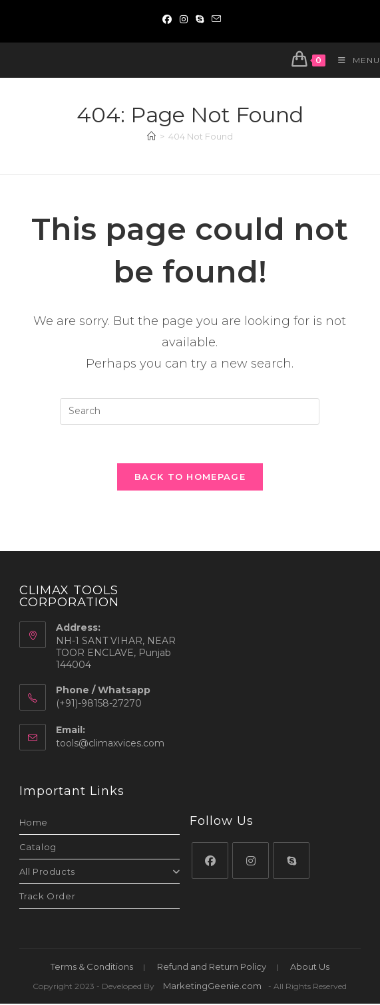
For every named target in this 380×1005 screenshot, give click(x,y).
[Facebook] (210, 861)
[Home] (151, 136)
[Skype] (291, 861)
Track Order (47, 897)
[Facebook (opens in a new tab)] (167, 19)
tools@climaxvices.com (110, 744)
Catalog (38, 848)
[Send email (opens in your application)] (214, 19)
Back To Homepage (190, 478)
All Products (99, 872)
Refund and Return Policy (211, 967)
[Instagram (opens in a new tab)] (184, 19)
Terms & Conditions (92, 967)
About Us (309, 967)
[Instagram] (250, 861)
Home (33, 823)
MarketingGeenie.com (212, 987)
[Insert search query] (189, 411)
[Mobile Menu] (354, 60)
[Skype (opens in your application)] (200, 19)
